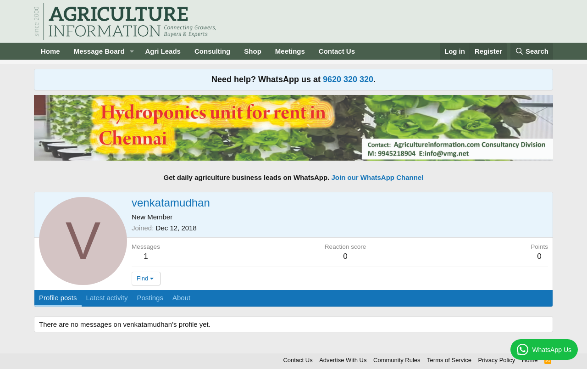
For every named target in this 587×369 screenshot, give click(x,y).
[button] (131, 51)
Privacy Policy (496, 360)
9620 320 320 (348, 79)
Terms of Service (449, 360)
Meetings (290, 51)
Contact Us (337, 51)
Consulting (212, 51)
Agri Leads (163, 51)
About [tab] (181, 298)
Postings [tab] (150, 298)
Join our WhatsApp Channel (378, 177)
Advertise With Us (342, 360)
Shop (252, 51)
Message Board (99, 51)
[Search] (532, 51)
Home (50, 51)
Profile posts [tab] (58, 298)
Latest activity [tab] (107, 298)
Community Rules (397, 360)
